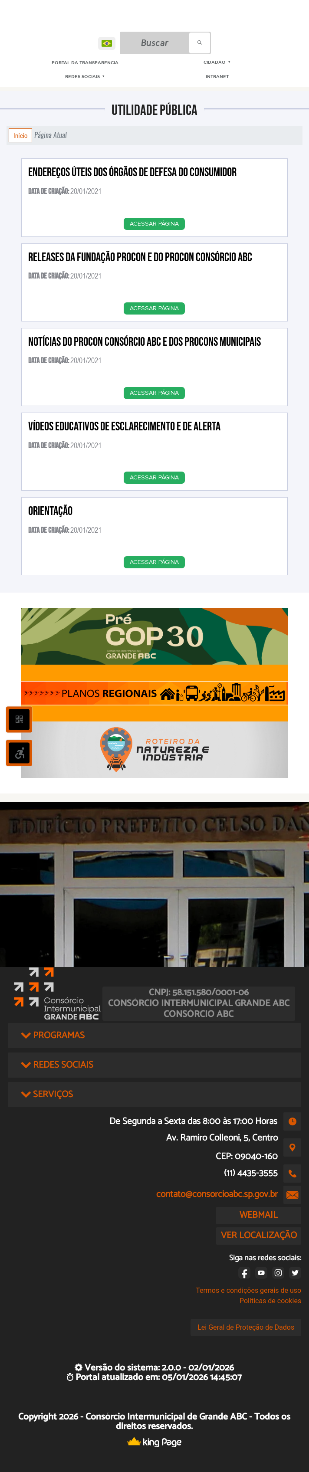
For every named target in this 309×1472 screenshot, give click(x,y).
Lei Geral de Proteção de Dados (245, 1327)
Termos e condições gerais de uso (248, 1290)
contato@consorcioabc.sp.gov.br (217, 1194)
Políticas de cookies (270, 1301)
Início (20, 135)
